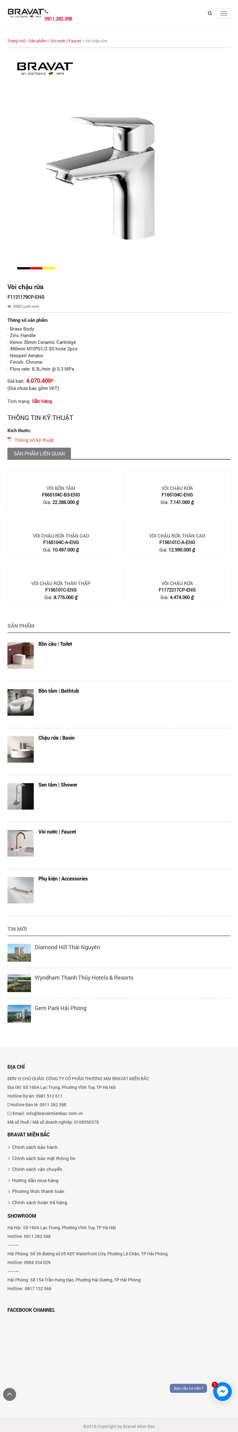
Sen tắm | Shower (57, 784)
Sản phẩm (37, 41)
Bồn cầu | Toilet (55, 643)
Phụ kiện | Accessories (63, 878)
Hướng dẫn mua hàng (35, 1230)
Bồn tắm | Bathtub (58, 690)
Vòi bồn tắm (60, 488)
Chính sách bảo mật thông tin (44, 1209)
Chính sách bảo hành (35, 1197)
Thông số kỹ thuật (34, 440)
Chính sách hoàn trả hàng (39, 1253)
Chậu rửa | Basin (56, 737)
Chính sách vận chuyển (37, 1220)
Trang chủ (16, 41)
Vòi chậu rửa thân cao (61, 536)
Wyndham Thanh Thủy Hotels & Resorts (84, 977)
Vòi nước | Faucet (65, 41)
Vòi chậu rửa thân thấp (60, 583)
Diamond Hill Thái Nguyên (67, 947)
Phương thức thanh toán (38, 1242)
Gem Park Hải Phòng (60, 1008)
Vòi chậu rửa (177, 488)
